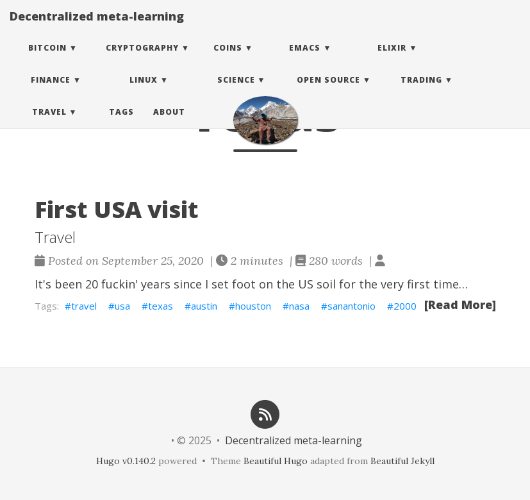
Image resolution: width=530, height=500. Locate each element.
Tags (121, 124)
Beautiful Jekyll (402, 461)
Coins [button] (227, 60)
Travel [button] (49, 124)
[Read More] (460, 304)
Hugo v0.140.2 (126, 461)
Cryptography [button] (142, 60)
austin (204, 305)
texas (160, 305)
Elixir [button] (391, 60)
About (169, 124)
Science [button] (236, 92)
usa (122, 305)
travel (84, 305)
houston (253, 305)
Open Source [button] (328, 92)
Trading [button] (421, 92)
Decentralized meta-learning (97, 29)
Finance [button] (50, 92)
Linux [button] (143, 92)
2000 (405, 305)
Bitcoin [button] (47, 60)
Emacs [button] (304, 60)
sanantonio (351, 305)
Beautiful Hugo (276, 461)
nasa (299, 305)
